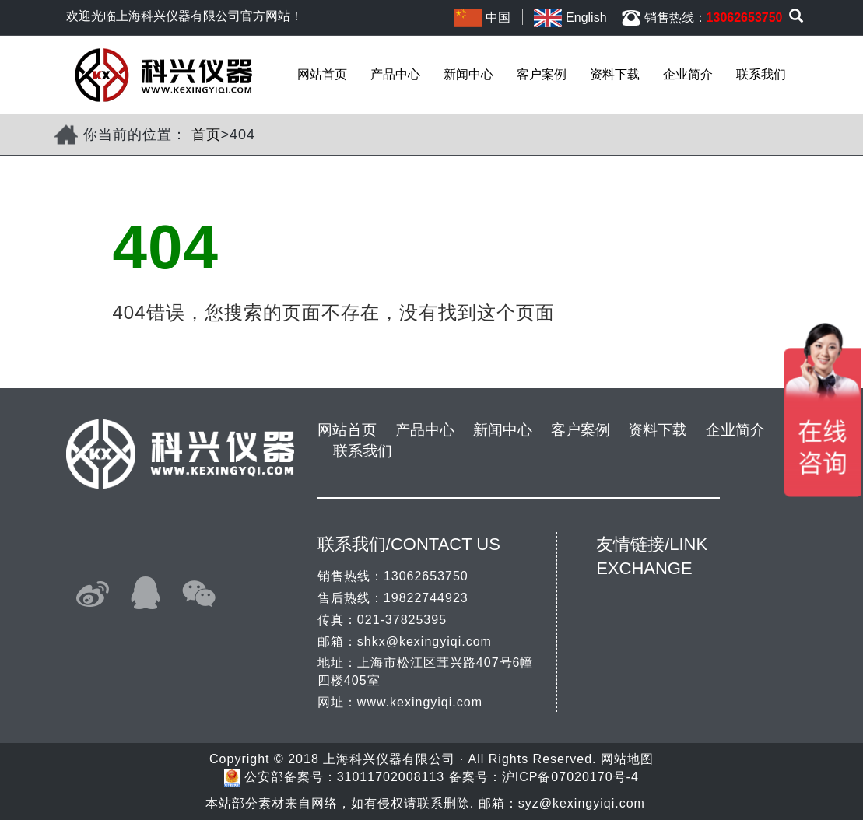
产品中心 (395, 74)
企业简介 (688, 74)
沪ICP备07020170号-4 (570, 776)
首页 (206, 134)
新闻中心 (468, 74)
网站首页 (322, 74)
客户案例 (542, 74)
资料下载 (615, 74)
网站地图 (627, 759)
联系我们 (761, 74)
